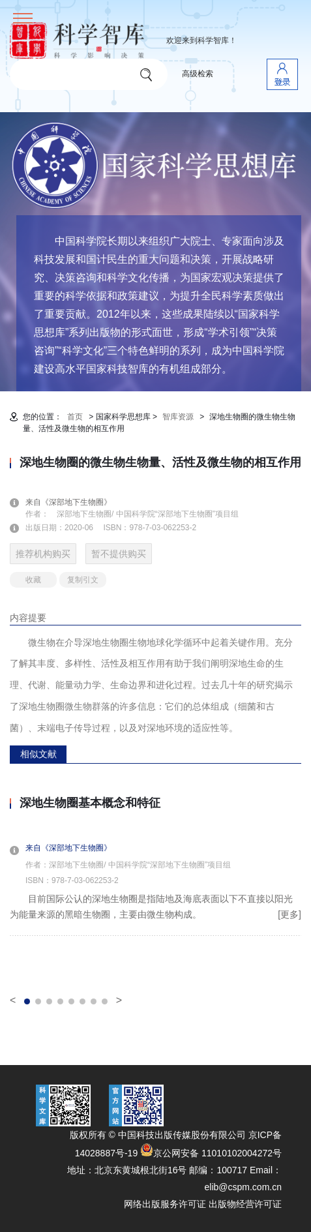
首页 (75, 416)
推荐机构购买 (43, 553)
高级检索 (197, 73)
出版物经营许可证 (245, 1204)
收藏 (33, 579)
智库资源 (178, 416)
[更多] (289, 914)
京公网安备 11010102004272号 (211, 1153)
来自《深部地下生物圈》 (76, 502)
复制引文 (82, 579)
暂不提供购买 (118, 553)
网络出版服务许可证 (165, 1204)
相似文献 (38, 754)
